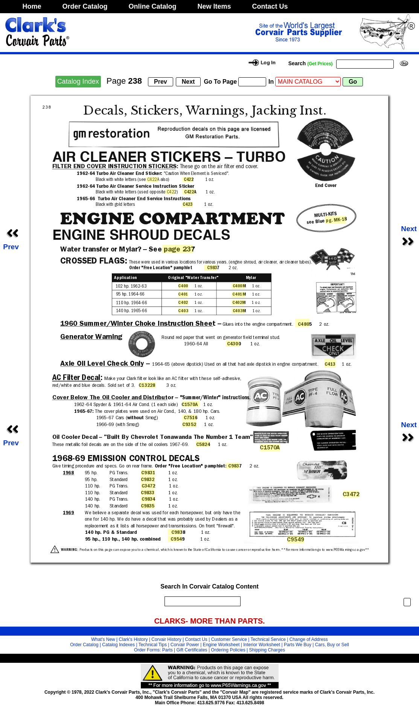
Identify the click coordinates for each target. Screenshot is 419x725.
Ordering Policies (228, 650)
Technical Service (268, 639)
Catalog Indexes (118, 644)
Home (32, 6)
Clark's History (133, 639)
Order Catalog (85, 6)
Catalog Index (78, 81)
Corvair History (166, 639)
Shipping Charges (267, 650)
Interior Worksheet (261, 644)
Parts (167, 650)
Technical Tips (153, 644)
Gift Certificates (192, 650)
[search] (200, 601)
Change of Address (308, 639)
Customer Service (229, 639)
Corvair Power (185, 644)
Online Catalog (153, 6)
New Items (214, 6)
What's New (103, 639)
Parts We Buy (297, 644)
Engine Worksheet (221, 644)
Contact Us (270, 6)
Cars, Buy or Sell (332, 644)
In (271, 81)
